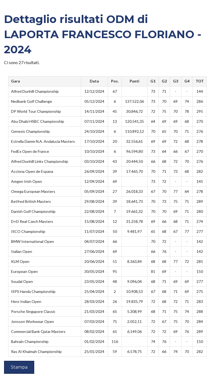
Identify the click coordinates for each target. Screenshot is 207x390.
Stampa (19, 367)
